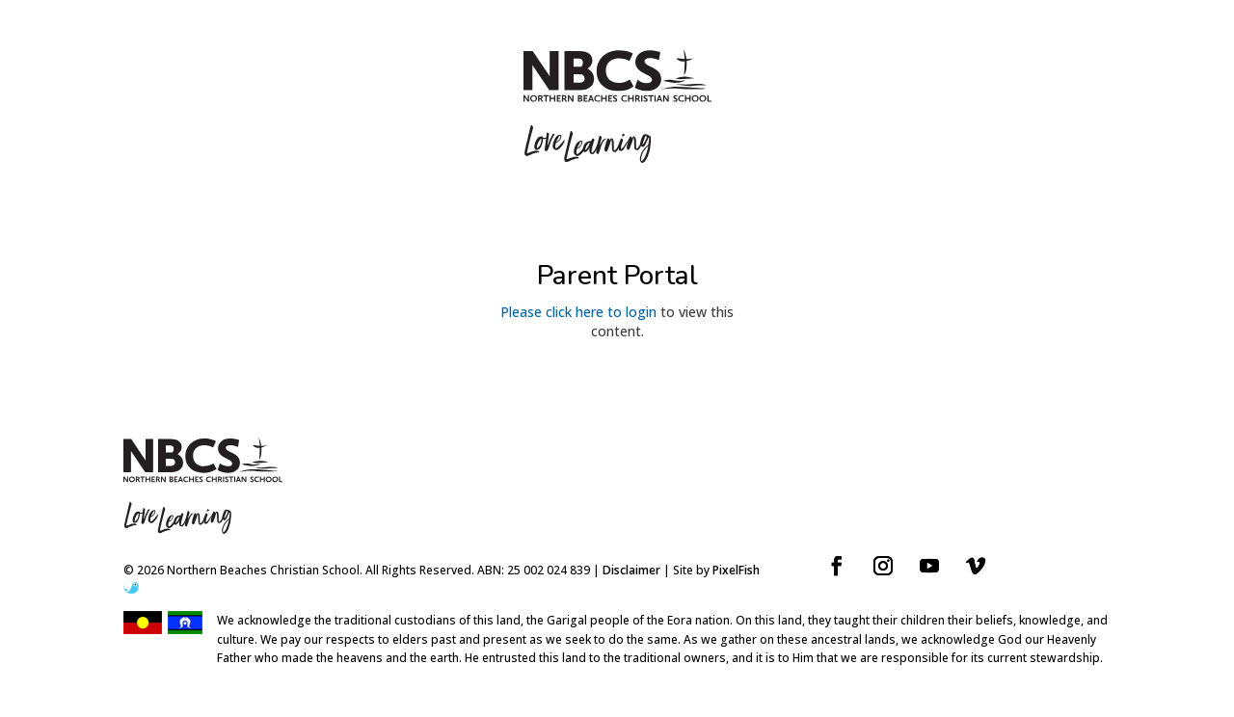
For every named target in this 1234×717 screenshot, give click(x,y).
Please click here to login (578, 312)
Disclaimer (631, 570)
